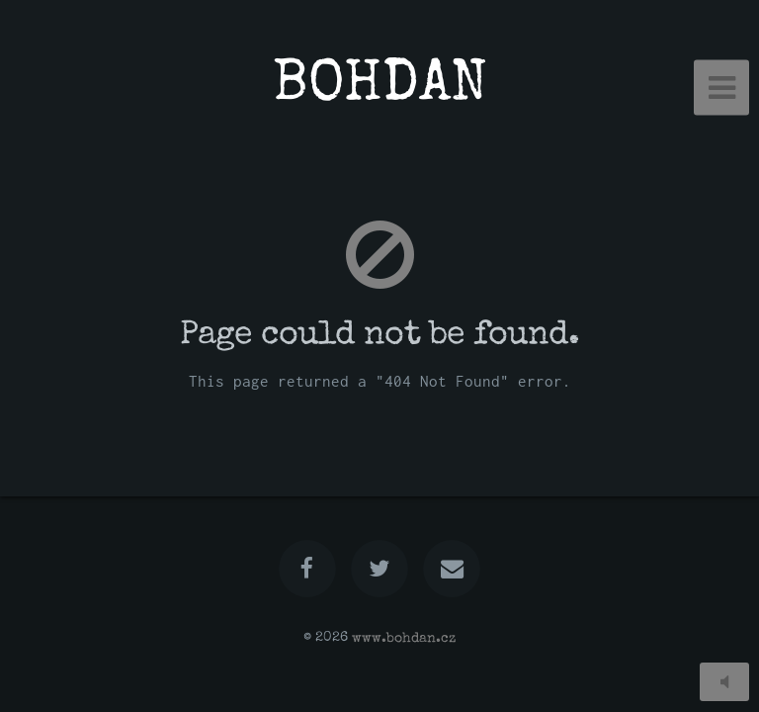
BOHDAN (380, 87)
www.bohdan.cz (404, 638)
